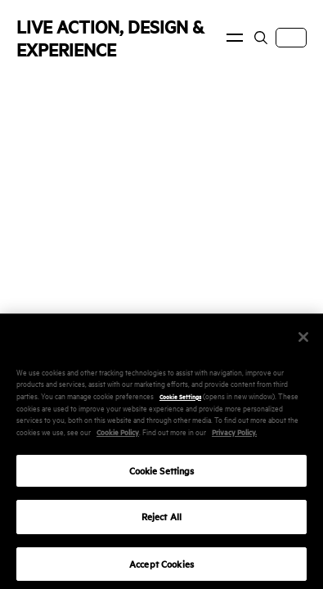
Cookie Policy (117, 436)
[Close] (303, 342)
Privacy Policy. (234, 436)
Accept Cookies (161, 569)
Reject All (161, 522)
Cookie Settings (180, 401)
